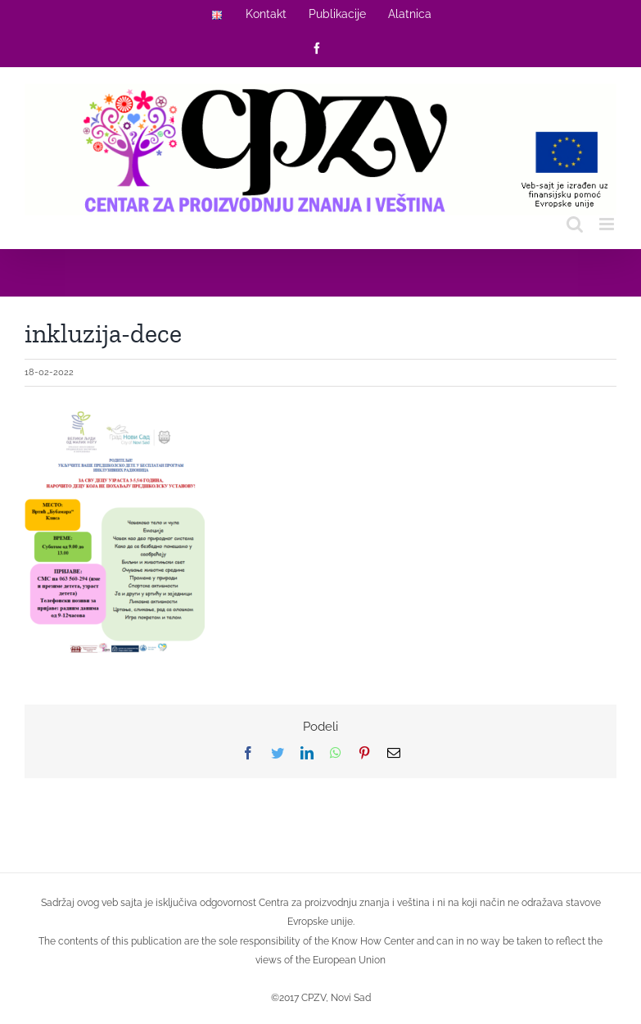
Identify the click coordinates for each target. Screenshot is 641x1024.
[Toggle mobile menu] (607, 224)
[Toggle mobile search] (575, 224)
